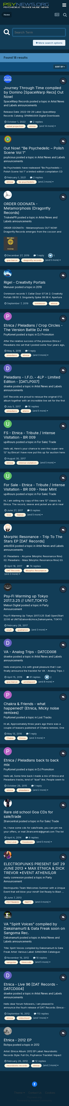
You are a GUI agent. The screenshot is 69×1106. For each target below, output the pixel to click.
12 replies (39, 1060)
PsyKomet (10, 334)
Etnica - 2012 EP (18, 1040)
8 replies (33, 510)
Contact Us (35, 1092)
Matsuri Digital (12, 605)
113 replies (41, 1013)
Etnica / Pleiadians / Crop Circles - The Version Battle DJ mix (33, 327)
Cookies (50, 1092)
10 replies (40, 957)
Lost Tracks (45, 717)
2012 (36, 1044)
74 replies (33, 565)
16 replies (32, 406)
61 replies (33, 677)
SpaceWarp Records (16, 101)
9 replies (32, 837)
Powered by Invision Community (34, 1100)
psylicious (10, 157)
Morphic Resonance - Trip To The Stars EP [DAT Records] (33, 539)
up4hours (9, 442)
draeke (8, 386)
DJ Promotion (46, 334)
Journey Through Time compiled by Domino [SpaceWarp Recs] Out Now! (33, 92)
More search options (49, 42)
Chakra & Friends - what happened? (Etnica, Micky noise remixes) (31, 708)
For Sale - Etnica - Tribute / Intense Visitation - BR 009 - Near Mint (34, 487)
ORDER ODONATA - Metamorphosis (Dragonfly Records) (27, 208)
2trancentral (11, 821)
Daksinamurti (11, 937)
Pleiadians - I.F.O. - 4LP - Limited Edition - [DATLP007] (32, 379)
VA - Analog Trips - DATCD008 (30, 652)
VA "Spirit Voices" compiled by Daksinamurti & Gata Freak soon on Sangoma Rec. (34, 928)
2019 (39, 287)
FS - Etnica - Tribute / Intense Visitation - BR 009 (29, 435)
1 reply (38, 255)
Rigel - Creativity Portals (24, 282)
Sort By (60, 67)
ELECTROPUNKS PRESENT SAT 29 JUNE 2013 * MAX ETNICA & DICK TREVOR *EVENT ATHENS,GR (34, 868)
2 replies (36, 121)
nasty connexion (14, 877)
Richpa (8, 1044)
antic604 (9, 545)
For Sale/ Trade (46, 442)
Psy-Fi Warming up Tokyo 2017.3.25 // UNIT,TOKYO (26, 598)
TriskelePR (10, 217)
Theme (19, 1092)
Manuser (9, 287)
